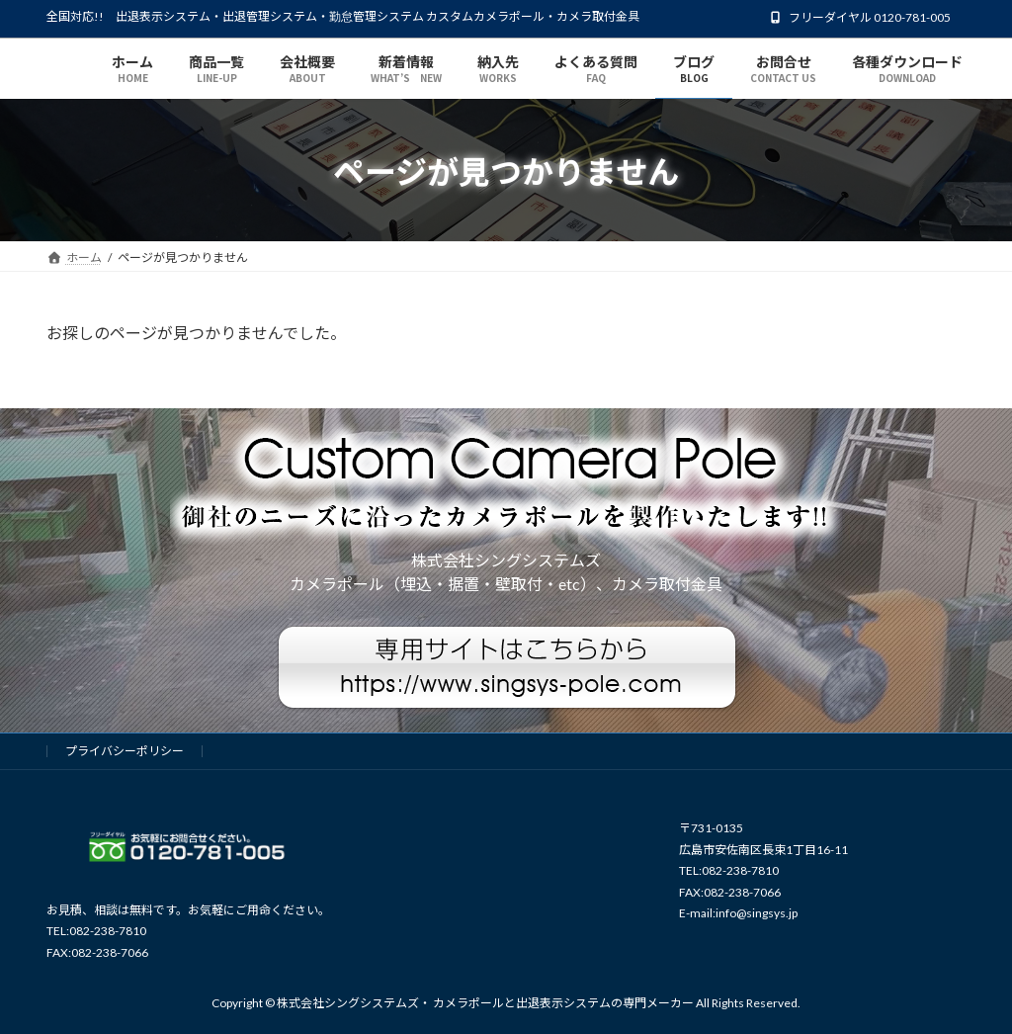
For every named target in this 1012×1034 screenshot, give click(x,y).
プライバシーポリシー (124, 750)
